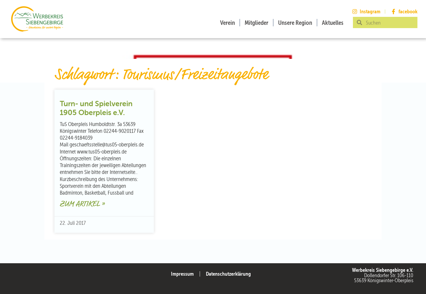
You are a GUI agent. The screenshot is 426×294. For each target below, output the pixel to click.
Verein (227, 22)
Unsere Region (295, 22)
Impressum (182, 274)
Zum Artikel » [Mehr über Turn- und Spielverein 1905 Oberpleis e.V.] (82, 204)
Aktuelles (332, 22)
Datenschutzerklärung (228, 274)
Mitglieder (256, 22)
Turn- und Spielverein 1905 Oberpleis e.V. (96, 108)
